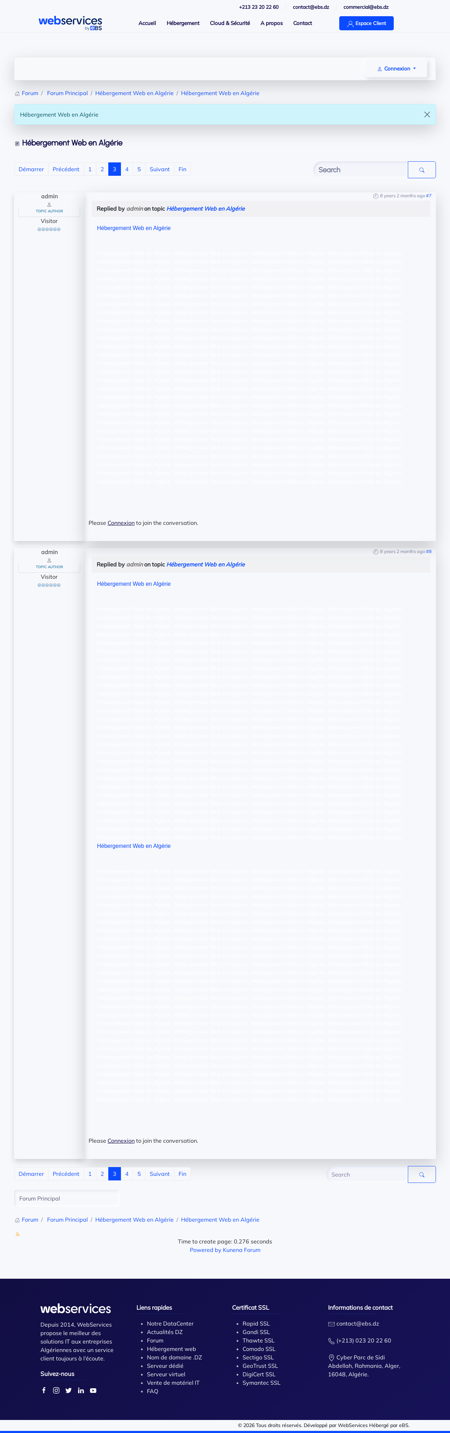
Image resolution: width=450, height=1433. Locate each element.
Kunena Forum (242, 1249)
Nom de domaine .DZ (174, 1357)
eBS (404, 1425)
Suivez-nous (57, 1373)
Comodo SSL (259, 1348)
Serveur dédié (165, 1365)
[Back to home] (70, 23)
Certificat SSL (250, 1307)
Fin (182, 169)
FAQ (152, 1391)
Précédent (66, 169)
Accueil (147, 23)
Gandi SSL (256, 1331)
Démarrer (31, 169)
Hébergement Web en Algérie (205, 208)
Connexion (121, 522)
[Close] (427, 114)
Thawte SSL (259, 1340)
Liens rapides (154, 1307)
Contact (302, 23)
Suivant (160, 169)
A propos (272, 23)
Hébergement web (171, 1348)
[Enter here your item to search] (360, 169)
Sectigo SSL (258, 1357)
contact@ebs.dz (357, 1323)
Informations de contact (360, 1307)
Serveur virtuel (166, 1374)
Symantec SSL (262, 1382)
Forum (155, 1340)
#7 (429, 195)
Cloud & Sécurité (230, 23)
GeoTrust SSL (260, 1365)
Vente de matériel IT (173, 1382)
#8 (429, 551)
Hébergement (183, 23)
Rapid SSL (256, 1323)
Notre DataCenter (170, 1323)
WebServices (353, 1425)
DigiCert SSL (259, 1374)
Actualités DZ (165, 1331)
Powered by (205, 1249)
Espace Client (366, 23)
